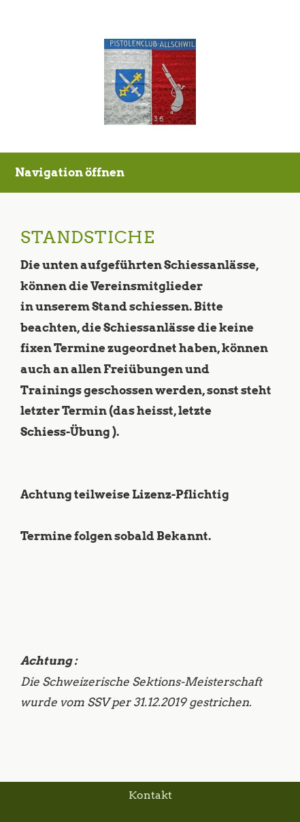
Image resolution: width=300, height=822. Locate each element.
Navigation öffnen (69, 172)
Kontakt (150, 795)
